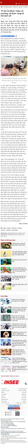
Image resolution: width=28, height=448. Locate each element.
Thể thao (3, 397)
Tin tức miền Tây (5, 403)
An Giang (8, 230)
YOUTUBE (17, 408)
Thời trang (4, 401)
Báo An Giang (15, 230)
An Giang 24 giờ (7, 6)
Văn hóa (24, 395)
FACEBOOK (10, 408)
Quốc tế (3, 395)
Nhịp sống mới (4, 399)
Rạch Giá (20, 228)
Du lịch (24, 401)
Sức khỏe (24, 397)
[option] (14, 382)
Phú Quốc (3, 230)
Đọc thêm (4, 296)
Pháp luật (24, 394)
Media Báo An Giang (21, 403)
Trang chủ (3, 388)
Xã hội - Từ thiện (22, 390)
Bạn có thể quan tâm (8, 240)
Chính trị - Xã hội (17, 6)
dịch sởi (9, 228)
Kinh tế (3, 392)
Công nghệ (3, 394)
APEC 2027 (14, 228)
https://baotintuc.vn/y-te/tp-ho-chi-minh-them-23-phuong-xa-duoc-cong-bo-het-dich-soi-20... (13, 234)
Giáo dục (24, 392)
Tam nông (23, 399)
